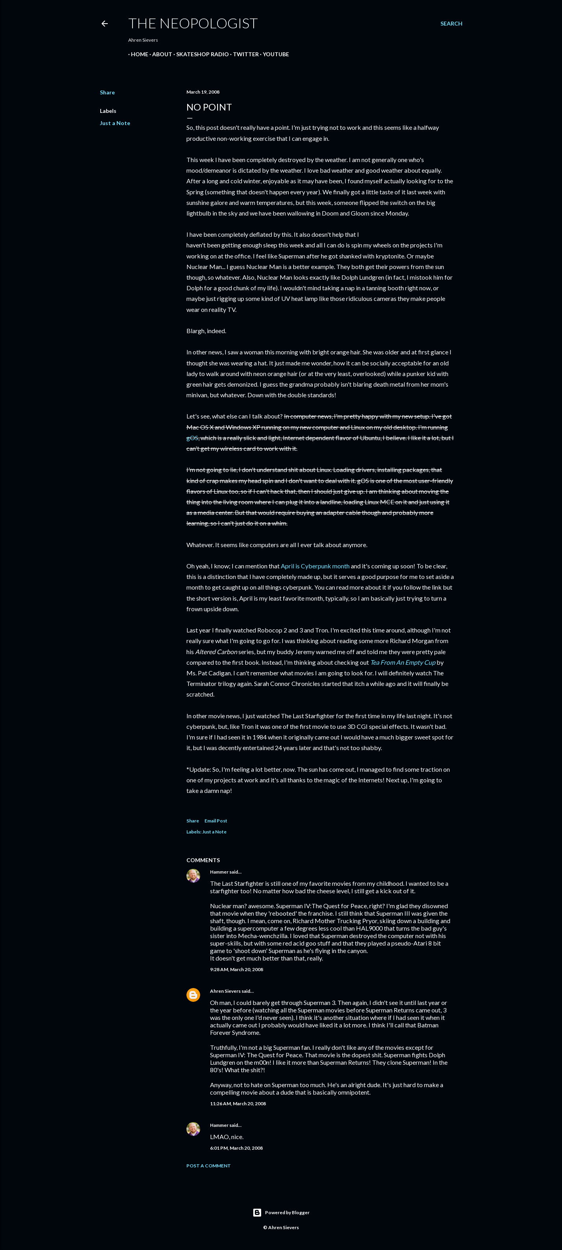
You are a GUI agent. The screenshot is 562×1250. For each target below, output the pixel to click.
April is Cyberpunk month (315, 566)
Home (137, 54)
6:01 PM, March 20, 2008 (236, 1148)
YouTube (273, 54)
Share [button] (107, 92)
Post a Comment (208, 1166)
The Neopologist (193, 22)
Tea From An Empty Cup (402, 662)
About (159, 54)
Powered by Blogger (281, 1212)
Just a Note (115, 123)
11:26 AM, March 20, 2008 (238, 1103)
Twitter (243, 54)
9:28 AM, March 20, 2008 (236, 969)
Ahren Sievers (225, 991)
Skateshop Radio (199, 54)
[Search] (451, 23)
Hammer (219, 872)
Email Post (216, 821)
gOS (192, 437)
